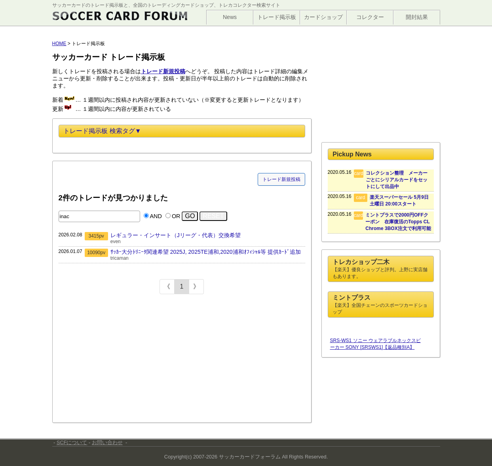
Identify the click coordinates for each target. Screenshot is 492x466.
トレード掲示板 (276, 17)
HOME (59, 43)
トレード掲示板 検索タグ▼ (102, 130)
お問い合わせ (107, 442)
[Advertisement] (118, 359)
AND (156, 216)
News (230, 17)
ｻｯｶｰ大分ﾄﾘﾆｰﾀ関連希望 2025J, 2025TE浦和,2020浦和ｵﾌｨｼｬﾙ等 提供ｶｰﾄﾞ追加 (205, 252)
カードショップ (323, 17)
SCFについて (72, 442)
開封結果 (417, 17)
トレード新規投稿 (281, 179)
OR (176, 216)
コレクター (370, 17)
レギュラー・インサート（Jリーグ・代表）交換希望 (175, 235)
